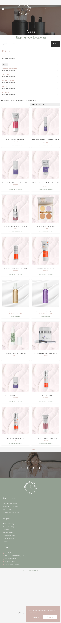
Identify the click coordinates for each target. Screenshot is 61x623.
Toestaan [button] (50, 617)
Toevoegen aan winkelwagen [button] (15, 145)
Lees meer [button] (32, 612)
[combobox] (25, 44)
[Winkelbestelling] (45, 104)
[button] (3, 9)
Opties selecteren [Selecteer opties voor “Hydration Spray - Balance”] (15, 316)
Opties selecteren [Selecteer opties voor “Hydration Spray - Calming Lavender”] (46, 316)
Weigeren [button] (35, 617)
